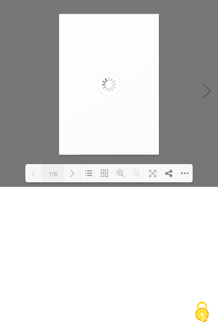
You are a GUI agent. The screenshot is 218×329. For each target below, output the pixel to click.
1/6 (53, 173)
